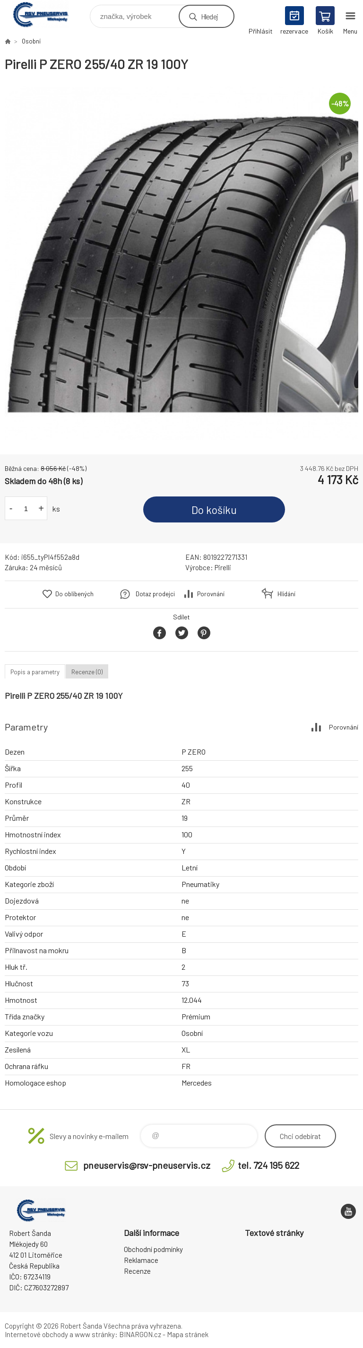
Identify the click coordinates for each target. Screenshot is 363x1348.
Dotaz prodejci (155, 594)
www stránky (95, 1334)
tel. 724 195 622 (268, 1165)
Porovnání (211, 594)
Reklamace (141, 1260)
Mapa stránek (187, 1334)
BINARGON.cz (140, 1334)
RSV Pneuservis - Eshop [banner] (46, 14)
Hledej (209, 16)
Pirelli (223, 567)
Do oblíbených (74, 594)
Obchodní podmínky (153, 1249)
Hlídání (286, 594)
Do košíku (214, 509)
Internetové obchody (36, 1334)
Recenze (137, 1271)
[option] (181, 263)
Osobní (31, 41)
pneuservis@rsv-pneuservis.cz (146, 1165)
